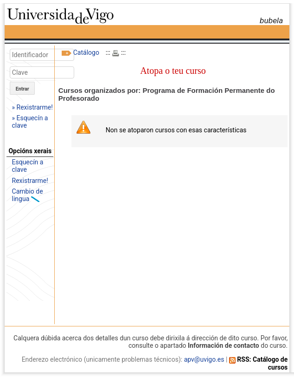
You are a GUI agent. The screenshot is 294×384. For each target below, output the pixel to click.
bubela (271, 20)
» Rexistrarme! (32, 107)
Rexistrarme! (30, 180)
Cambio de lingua (27, 195)
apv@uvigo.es (204, 359)
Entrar (22, 89)
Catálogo (86, 52)
